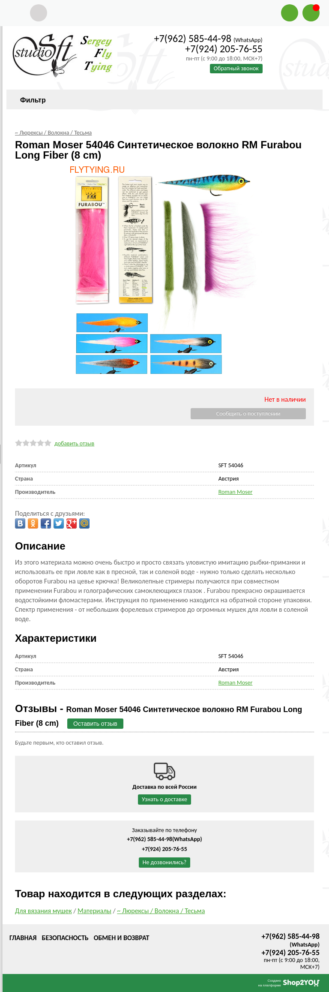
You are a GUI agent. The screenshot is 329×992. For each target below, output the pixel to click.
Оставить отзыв (95, 723)
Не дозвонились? (165, 862)
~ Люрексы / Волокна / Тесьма (161, 911)
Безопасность (65, 938)
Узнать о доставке (164, 799)
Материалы (94, 911)
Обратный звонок (236, 68)
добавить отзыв (74, 443)
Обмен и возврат (122, 938)
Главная (22, 938)
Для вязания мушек (43, 911)
